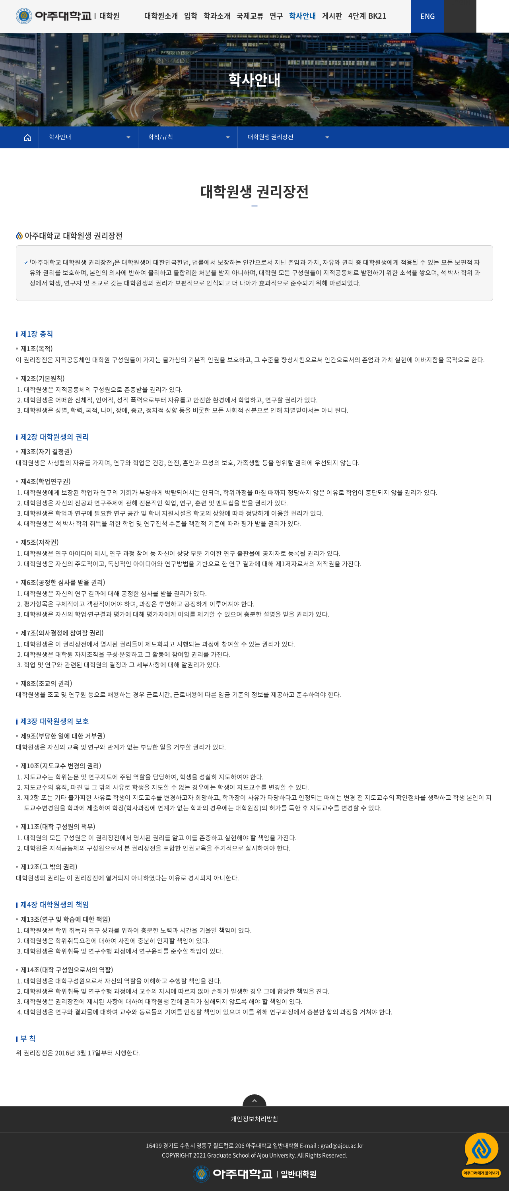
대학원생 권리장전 (270, 137)
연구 (276, 15)
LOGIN (460, 3)
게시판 (332, 15)
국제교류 (250, 15)
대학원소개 (161, 15)
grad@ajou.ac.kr (342, 1145)
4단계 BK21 (367, 15)
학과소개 (217, 15)
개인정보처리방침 (254, 1119)
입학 (191, 15)
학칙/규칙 (160, 137)
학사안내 (302, 15)
